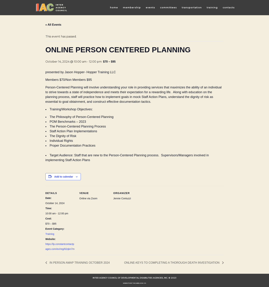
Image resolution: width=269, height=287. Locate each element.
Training (212, 7)
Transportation (192, 7)
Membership (132, 7)
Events (150, 7)
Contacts (229, 7)
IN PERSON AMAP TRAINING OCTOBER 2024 (79, 262)
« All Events (53, 24)
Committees (168, 7)
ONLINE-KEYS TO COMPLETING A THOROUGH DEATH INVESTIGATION (172, 262)
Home (114, 7)
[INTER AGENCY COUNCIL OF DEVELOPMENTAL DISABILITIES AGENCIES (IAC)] (51, 7)
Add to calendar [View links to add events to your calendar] (63, 176)
